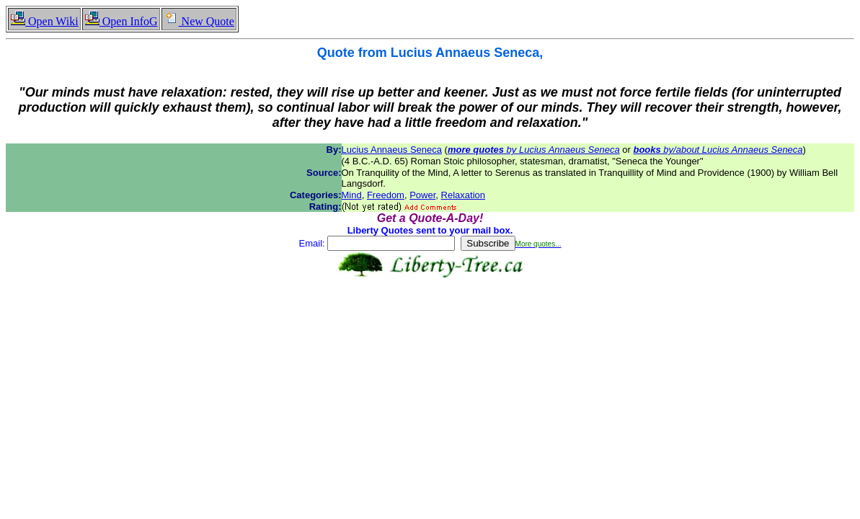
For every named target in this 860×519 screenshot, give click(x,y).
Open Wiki (44, 21)
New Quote (199, 21)
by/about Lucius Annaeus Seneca (717, 149)
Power (422, 195)
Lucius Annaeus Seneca (392, 149)
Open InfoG (121, 21)
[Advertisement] (430, 323)
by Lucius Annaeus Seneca (534, 149)
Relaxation (463, 195)
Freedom (385, 195)
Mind (352, 195)
